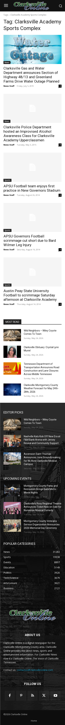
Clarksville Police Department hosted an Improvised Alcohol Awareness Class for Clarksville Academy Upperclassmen (28, 133)
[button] (60, 6)
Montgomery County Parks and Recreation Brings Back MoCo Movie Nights (41, 489)
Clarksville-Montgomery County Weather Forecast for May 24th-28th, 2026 (41, 388)
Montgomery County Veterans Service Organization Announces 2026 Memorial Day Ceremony (42, 524)
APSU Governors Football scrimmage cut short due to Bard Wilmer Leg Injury (29, 240)
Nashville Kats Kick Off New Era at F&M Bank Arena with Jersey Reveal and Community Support (42, 440)
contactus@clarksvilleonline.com (35, 670)
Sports (7, 180)
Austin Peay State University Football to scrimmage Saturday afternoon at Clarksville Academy (30, 295)
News (7, 62)
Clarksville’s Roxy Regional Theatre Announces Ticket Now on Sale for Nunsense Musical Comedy (42, 507)
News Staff (8, 86)
